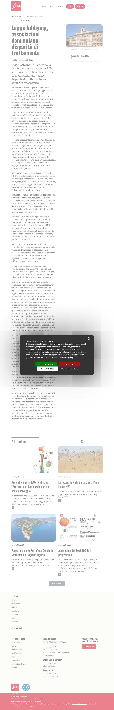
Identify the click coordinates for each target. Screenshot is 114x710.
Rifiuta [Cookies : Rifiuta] (69, 364)
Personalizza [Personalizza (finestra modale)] (47, 368)
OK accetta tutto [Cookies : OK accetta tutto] (46, 364)
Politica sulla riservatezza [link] (68, 369)
